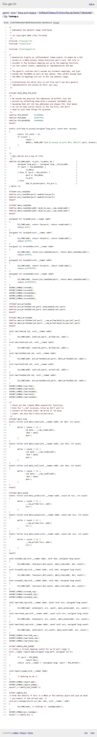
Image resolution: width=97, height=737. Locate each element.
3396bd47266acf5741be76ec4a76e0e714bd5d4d (65, 12)
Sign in (91, 4)
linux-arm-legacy (27, 12)
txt (86, 733)
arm (13, 12)
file (56, 23)
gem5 (6, 12)
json (92, 733)
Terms (30, 733)
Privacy (23, 733)
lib (5, 16)
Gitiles (15, 733)
